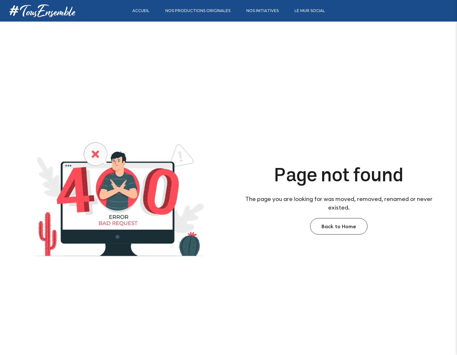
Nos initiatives (262, 10)
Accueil (140, 10)
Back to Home (338, 226)
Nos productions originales (197, 10)
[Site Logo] (42, 10)
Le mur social (310, 10)
